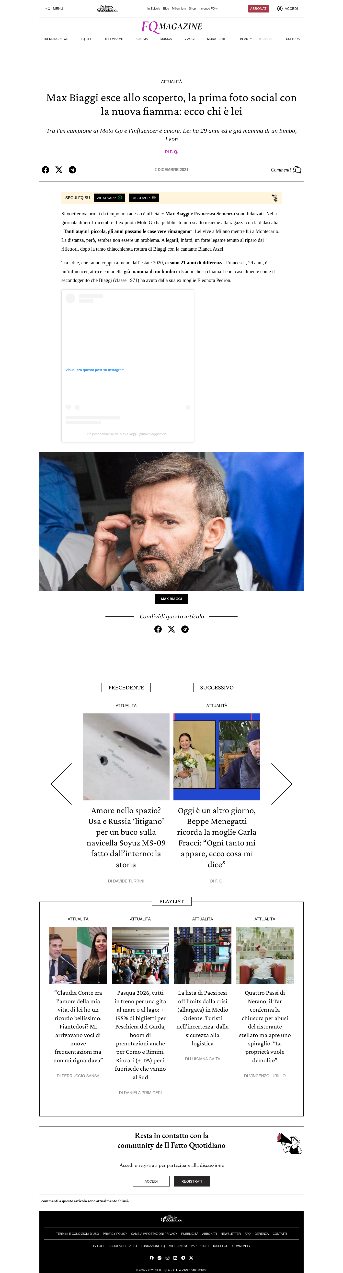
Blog (166, 8)
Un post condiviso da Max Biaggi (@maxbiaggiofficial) (128, 434)
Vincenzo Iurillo (267, 1074)
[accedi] (287, 8)
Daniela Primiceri (143, 1091)
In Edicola (153, 8)
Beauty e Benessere (257, 39)
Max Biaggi (171, 598)
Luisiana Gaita (205, 1057)
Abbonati (259, 9)
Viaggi (189, 39)
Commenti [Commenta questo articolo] (286, 169)
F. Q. (174, 152)
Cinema (142, 39)
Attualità (171, 82)
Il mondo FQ (209, 9)
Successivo (217, 687)
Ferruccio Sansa (81, 1074)
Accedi (151, 1179)
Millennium (179, 8)
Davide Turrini (128, 880)
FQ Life (86, 39)
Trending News (55, 39)
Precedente (126, 687)
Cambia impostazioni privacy (154, 1232)
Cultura (293, 39)
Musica (166, 39)
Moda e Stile (217, 39)
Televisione (114, 39)
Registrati (192, 1179)
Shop (192, 8)
